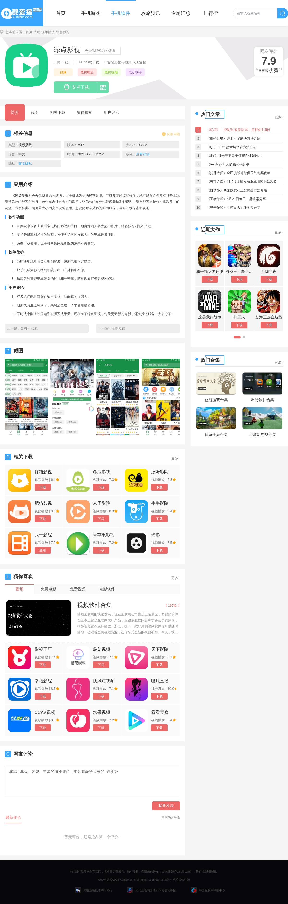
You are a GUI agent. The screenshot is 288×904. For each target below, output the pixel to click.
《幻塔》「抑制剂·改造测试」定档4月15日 (238, 130)
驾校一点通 (29, 328)
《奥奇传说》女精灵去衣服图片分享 (233, 207)
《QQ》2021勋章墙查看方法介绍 (231, 147)
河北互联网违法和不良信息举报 (151, 890)
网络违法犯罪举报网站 (93, 890)
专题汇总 (180, 13)
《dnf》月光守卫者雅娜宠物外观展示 (234, 156)
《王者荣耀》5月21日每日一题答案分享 (236, 199)
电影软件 (135, 72)
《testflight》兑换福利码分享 (228, 164)
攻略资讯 (150, 13)
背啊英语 (118, 328)
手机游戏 (90, 13)
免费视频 (111, 72)
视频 (63, 72)
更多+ (175, 458)
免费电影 (87, 72)
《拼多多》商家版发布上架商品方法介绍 (237, 190)
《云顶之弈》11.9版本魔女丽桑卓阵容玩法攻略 (242, 181)
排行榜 (211, 13)
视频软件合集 (94, 605)
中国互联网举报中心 (208, 890)
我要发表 (166, 806)
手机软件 (120, 13)
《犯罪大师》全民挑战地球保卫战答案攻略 (238, 173)
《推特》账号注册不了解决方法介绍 (233, 138)
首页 (61, 13)
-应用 (36, 32)
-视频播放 (47, 32)
